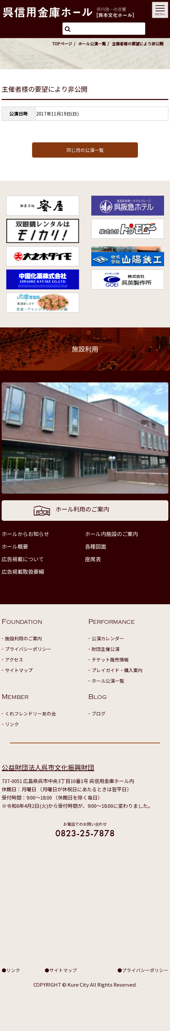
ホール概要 (15, 546)
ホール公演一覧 (92, 43)
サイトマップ (19, 670)
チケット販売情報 (110, 659)
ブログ (99, 713)
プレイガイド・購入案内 (117, 670)
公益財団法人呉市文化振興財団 (48, 767)
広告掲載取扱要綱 (23, 571)
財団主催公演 (105, 649)
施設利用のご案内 (23, 638)
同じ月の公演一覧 (85, 150)
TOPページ (62, 43)
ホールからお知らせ (25, 534)
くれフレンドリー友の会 (30, 713)
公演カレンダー (108, 638)
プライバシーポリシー (28, 649)
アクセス (14, 659)
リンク (12, 724)
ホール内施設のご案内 (111, 534)
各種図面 (95, 546)
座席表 (93, 559)
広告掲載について (23, 559)
